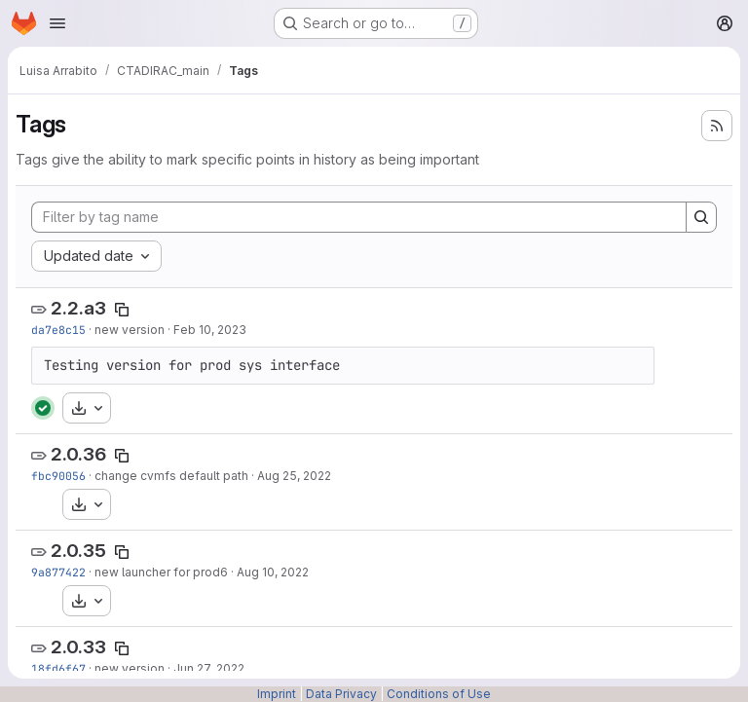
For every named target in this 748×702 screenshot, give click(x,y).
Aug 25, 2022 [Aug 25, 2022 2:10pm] (294, 475)
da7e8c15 (58, 329)
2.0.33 (78, 647)
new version (129, 329)
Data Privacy (341, 693)
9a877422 (58, 572)
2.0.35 (78, 550)
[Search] (701, 217)
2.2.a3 (78, 308)
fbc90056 (58, 475)
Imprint (276, 693)
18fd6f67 (58, 668)
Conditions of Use (439, 693)
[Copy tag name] (121, 309)
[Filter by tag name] (359, 217)
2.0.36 (78, 454)
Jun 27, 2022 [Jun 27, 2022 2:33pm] (208, 668)
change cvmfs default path (171, 475)
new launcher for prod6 (161, 572)
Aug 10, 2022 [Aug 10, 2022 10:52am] (273, 572)
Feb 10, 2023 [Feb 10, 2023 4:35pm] (209, 329)
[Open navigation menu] (57, 23)
